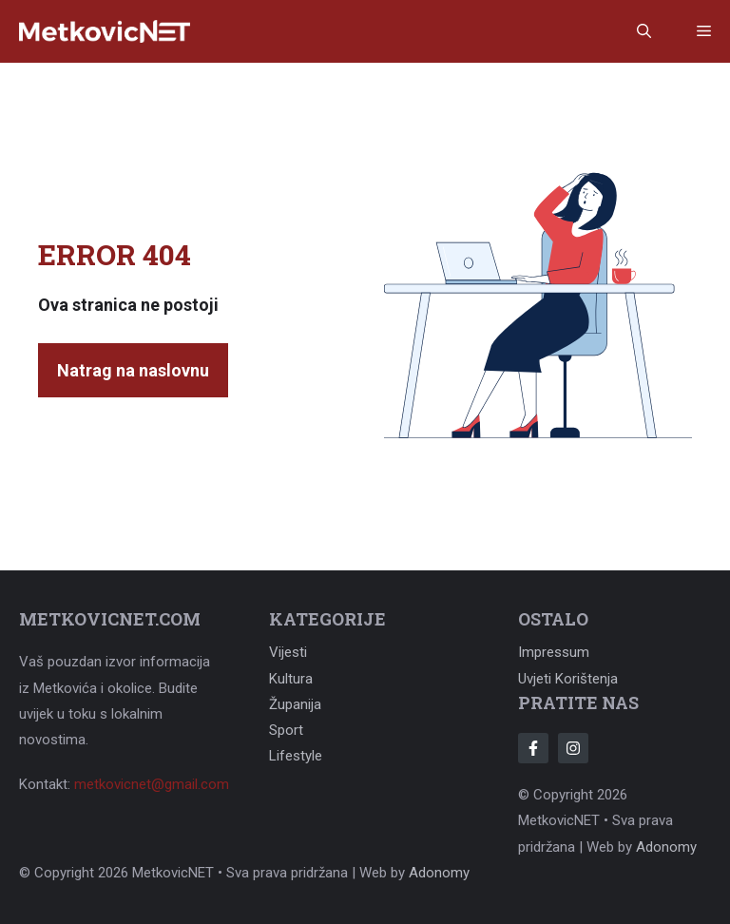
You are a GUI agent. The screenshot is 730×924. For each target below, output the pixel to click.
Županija (295, 704)
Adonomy (666, 847)
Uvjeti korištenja (568, 678)
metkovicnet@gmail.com (151, 784)
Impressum (553, 652)
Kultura (291, 678)
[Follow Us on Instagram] (573, 748)
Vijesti (288, 652)
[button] (644, 31)
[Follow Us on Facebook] (533, 748)
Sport (286, 730)
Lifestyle (295, 755)
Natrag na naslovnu (133, 370)
